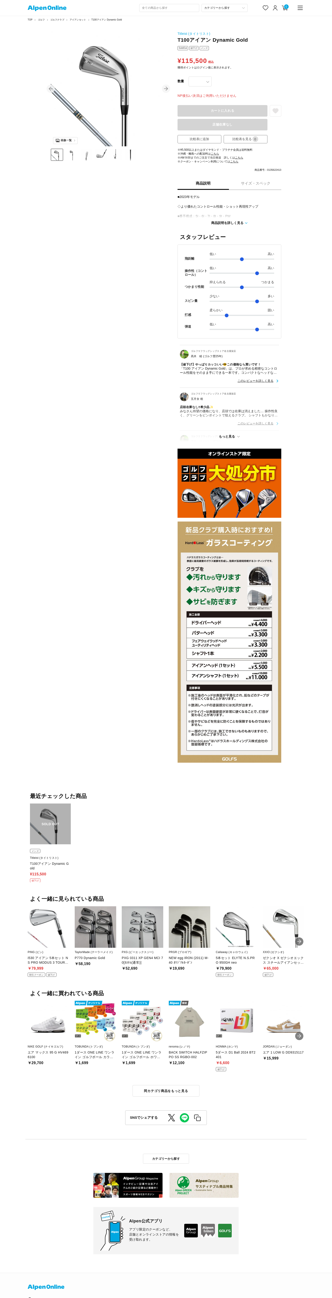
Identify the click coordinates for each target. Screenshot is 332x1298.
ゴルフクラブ (57, 19)
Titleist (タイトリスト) (194, 33)
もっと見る (227, 436)
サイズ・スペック (255, 183)
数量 (181, 81)
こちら (215, 153)
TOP (30, 19)
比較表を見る (245, 139)
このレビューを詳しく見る (255, 381)
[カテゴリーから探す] (225, 8)
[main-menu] (300, 8)
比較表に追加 (199, 139)
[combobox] (169, 8)
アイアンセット (78, 19)
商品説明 (203, 183)
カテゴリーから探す (166, 1158)
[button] (51, 89)
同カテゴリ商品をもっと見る (166, 1091)
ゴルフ (41, 19)
